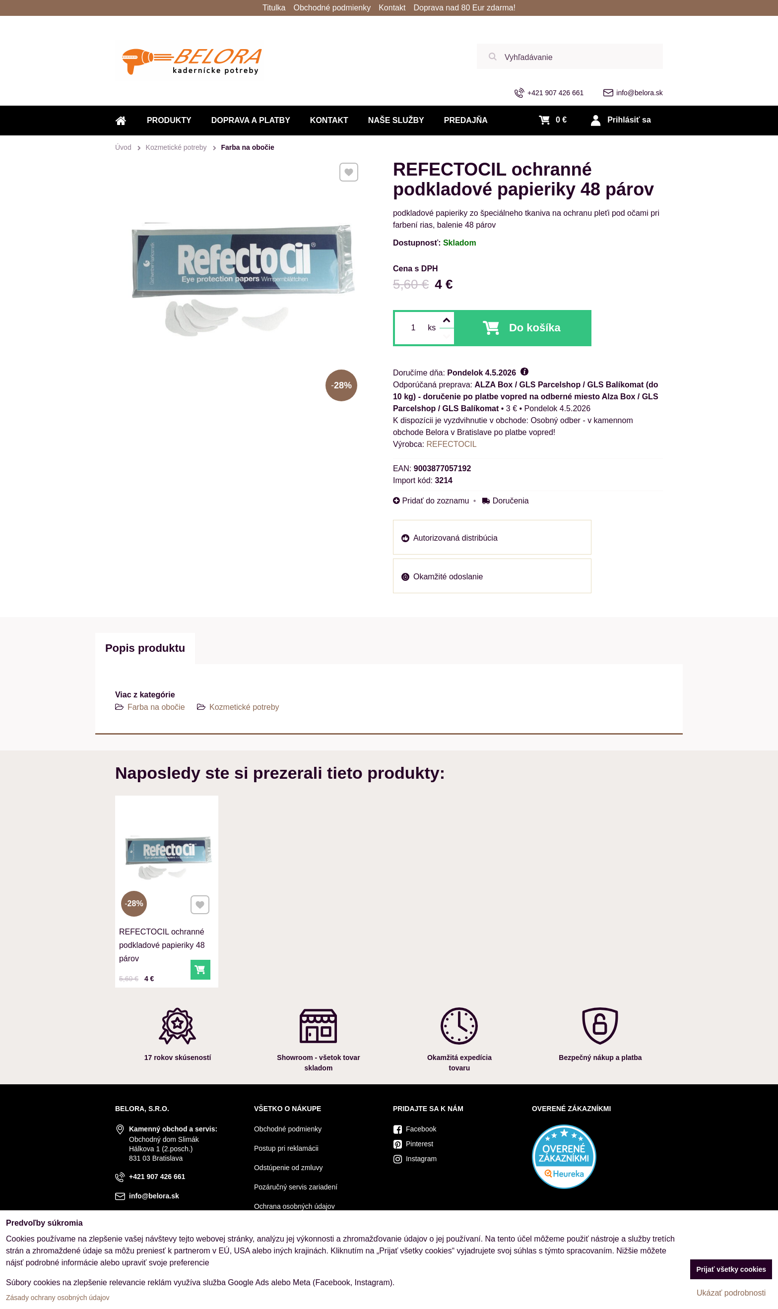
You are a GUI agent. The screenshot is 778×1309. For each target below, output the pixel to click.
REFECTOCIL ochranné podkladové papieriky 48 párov (164, 925)
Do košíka (535, 327)
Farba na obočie (156, 707)
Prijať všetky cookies (731, 1269)
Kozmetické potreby (244, 707)
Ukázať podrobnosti (731, 1293)
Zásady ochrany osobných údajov (58, 1298)
